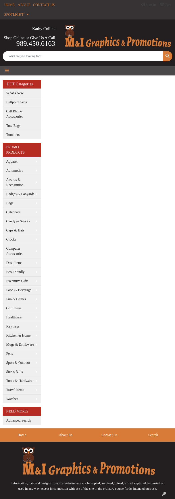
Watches (12, 399)
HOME (9, 5)
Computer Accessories (14, 251)
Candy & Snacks (18, 221)
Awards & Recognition (14, 182)
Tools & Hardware (19, 381)
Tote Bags (13, 125)
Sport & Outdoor (18, 362)
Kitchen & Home (18, 335)
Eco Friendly (15, 272)
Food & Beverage (18, 290)
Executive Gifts (17, 281)
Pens (9, 353)
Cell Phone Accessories (14, 113)
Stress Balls (14, 372)
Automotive (14, 170)
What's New (14, 93)
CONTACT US (44, 5)
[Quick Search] (83, 56)
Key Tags (12, 326)
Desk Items (14, 263)
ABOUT (24, 5)
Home (21, 435)
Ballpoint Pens (16, 102)
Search (153, 435)
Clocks (11, 239)
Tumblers (13, 135)
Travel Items (15, 390)
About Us (66, 435)
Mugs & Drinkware (20, 344)
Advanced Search (18, 420)
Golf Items (13, 308)
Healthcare (13, 317)
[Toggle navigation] (7, 70)
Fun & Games (16, 299)
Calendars (13, 212)
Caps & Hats (15, 230)
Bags (9, 203)
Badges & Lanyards (20, 194)
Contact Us (109, 435)
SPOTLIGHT (13, 14)
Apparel (12, 161)
